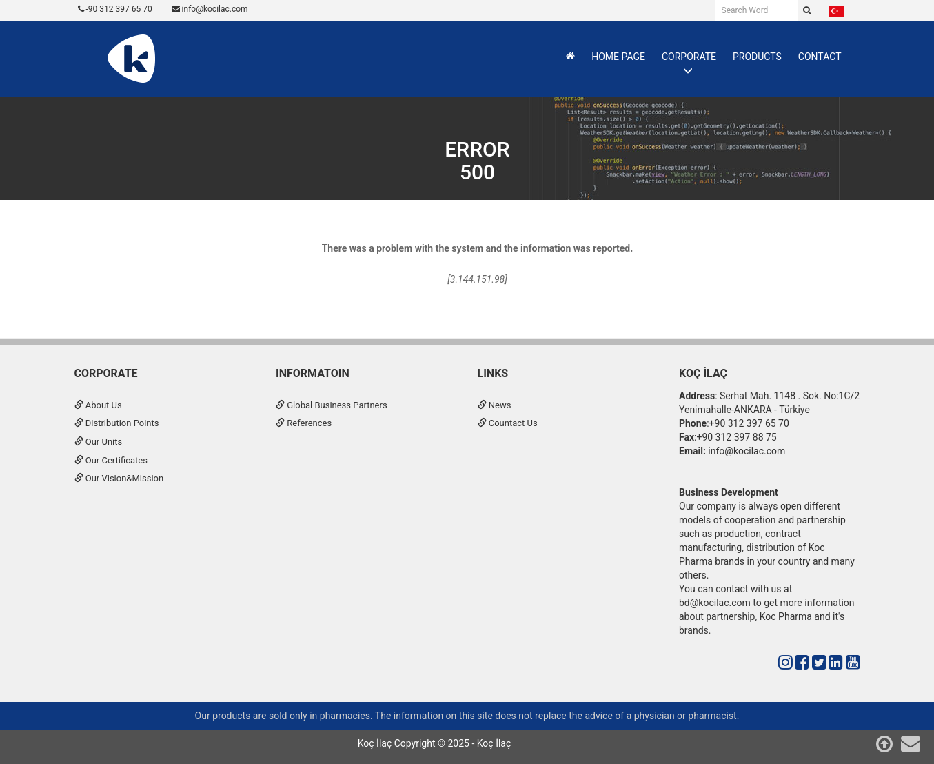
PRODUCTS (757, 56)
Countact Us (508, 423)
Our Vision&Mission (119, 478)
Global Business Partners (331, 405)
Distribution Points (116, 423)
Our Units (98, 441)
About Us (98, 405)
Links (493, 373)
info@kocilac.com (210, 9)
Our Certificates (111, 460)
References (304, 423)
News (494, 405)
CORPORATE (106, 373)
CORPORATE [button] (689, 56)
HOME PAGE (618, 56)
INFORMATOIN (312, 373)
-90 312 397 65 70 (115, 9)
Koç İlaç (703, 373)
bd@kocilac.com (715, 602)
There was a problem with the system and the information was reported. (477, 248)
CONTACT (820, 56)
